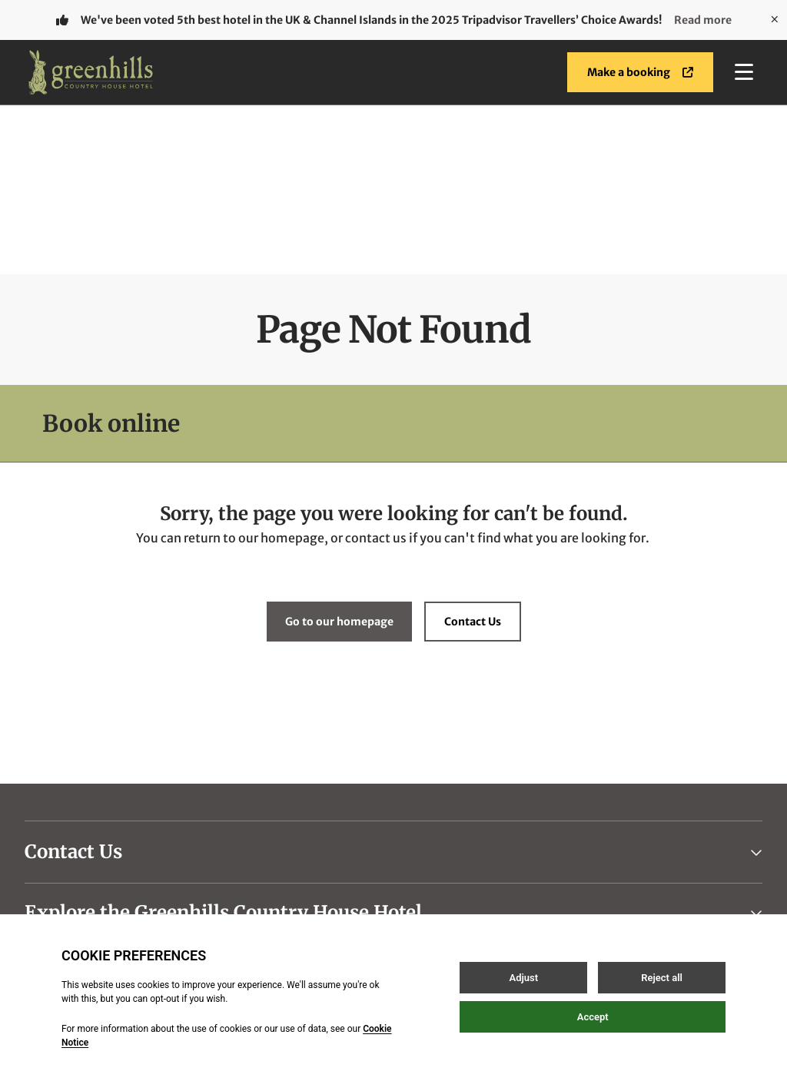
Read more (703, 20)
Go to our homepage (339, 452)
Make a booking (640, 72)
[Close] (774, 20)
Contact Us (472, 452)
